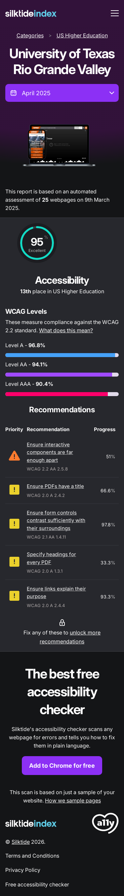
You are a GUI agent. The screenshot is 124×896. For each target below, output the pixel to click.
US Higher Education (82, 35)
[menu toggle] (114, 13)
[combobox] (62, 93)
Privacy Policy (22, 870)
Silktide (21, 841)
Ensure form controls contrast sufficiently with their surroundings (56, 520)
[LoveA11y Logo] (105, 824)
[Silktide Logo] (31, 823)
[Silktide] (31, 13)
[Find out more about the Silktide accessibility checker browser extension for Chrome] (62, 720)
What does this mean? (66, 330)
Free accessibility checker (37, 884)
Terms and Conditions (32, 855)
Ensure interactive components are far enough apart (50, 452)
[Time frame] (62, 93)
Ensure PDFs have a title (55, 486)
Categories (30, 35)
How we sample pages (73, 800)
